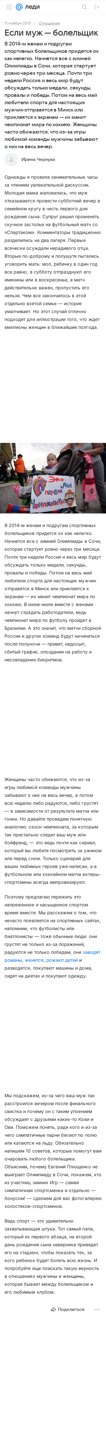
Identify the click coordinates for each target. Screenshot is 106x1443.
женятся (34, 960)
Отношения (49, 23)
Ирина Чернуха (38, 159)
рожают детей (62, 960)
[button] (53, 479)
